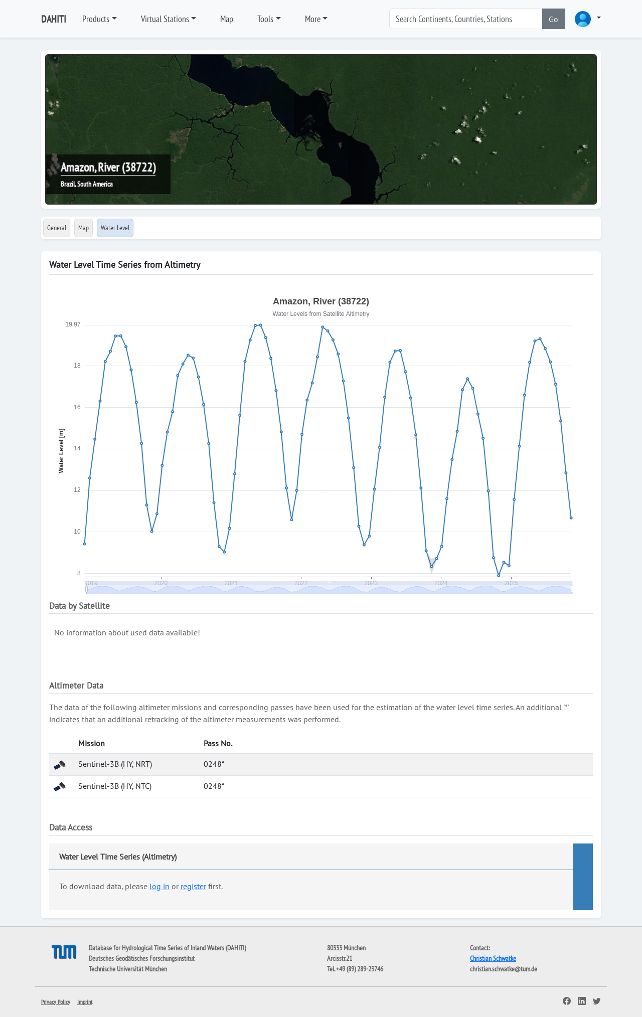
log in (159, 886)
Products (95, 19)
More (312, 19)
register (193, 886)
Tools (265, 19)
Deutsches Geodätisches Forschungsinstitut (142, 958)
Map (226, 19)
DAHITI (53, 19)
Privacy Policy (55, 1001)
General (56, 227)
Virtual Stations (165, 19)
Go (553, 19)
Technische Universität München (128, 968)
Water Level (115, 227)
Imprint (84, 1001)
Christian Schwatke (493, 958)
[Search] (466, 19)
